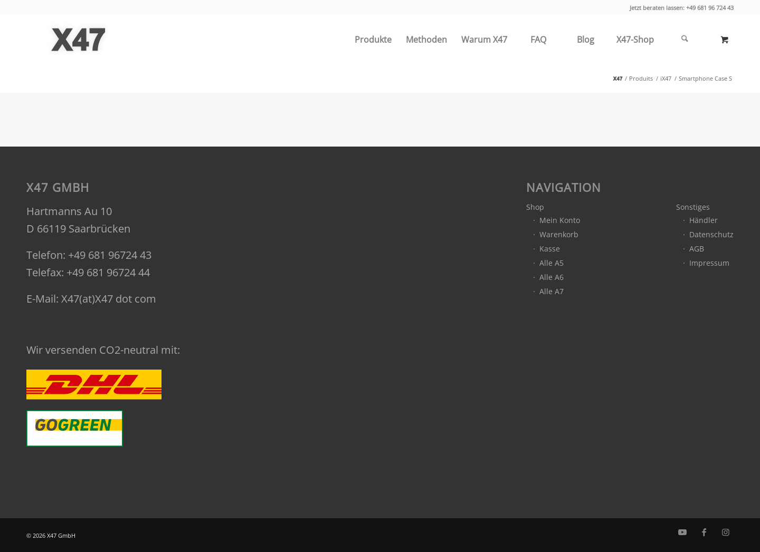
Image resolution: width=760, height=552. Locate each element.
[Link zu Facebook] (704, 532)
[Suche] (684, 39)
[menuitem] (372, 39)
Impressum (709, 263)
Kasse (549, 249)
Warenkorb (558, 234)
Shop (535, 207)
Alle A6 (551, 277)
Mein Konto (559, 220)
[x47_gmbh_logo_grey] (78, 39)
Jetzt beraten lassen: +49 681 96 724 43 (682, 8)
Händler (703, 220)
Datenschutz (711, 234)
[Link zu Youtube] (682, 532)
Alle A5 (551, 263)
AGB (696, 249)
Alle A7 (551, 291)
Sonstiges (693, 207)
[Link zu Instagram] (726, 532)
